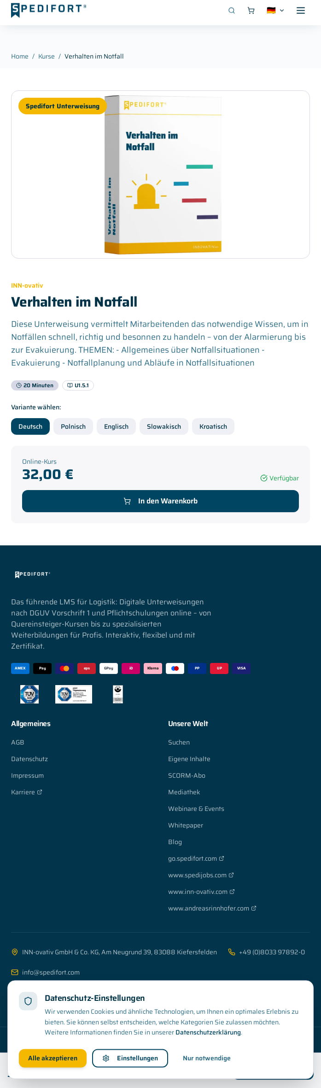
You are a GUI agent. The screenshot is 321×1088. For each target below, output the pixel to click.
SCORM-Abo (186, 775)
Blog (175, 842)
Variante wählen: (36, 407)
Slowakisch (164, 426)
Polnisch (73, 426)
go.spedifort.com (196, 858)
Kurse (46, 56)
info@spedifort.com (45, 972)
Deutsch (30, 426)
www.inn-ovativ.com (201, 891)
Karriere (26, 792)
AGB (17, 742)
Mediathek (184, 792)
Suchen (179, 742)
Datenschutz (29, 759)
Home (20, 56)
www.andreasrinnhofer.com (212, 908)
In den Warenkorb (160, 501)
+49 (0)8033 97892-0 (266, 952)
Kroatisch (213, 426)
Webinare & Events (196, 809)
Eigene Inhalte (189, 759)
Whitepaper (185, 825)
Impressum (27, 775)
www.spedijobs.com (201, 875)
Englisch (116, 426)
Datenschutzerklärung (208, 1058)
